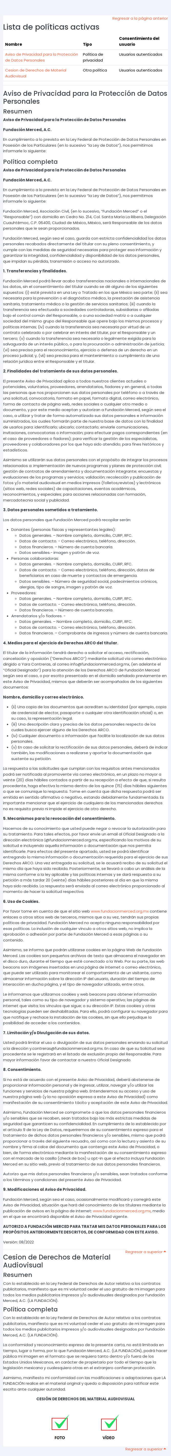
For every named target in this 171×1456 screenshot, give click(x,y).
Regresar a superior (145, 1251)
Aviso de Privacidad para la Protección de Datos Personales (41, 57)
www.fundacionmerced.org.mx (120, 911)
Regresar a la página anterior (140, 18)
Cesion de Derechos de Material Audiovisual (57, 1261)
